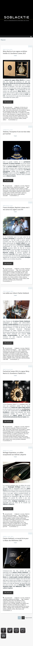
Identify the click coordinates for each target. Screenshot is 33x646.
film (17, 113)
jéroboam (24, 114)
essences (25, 277)
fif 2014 (12, 431)
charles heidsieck (7, 600)
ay (26, 515)
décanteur (12, 114)
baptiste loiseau (10, 271)
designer (9, 518)
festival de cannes (23, 431)
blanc (19, 351)
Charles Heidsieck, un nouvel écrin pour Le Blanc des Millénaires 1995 (16, 539)
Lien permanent (7, 107)
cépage (23, 356)
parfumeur (19, 191)
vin (16, 352)
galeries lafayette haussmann (14, 525)
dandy (9, 355)
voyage (26, 188)
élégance (25, 354)
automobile (23, 518)
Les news (22, 186)
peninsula (10, 280)
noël (24, 522)
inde (17, 190)
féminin (8, 194)
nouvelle (13, 603)
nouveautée (6, 117)
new (26, 115)
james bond (18, 519)
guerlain (5, 188)
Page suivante (28, 617)
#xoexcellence (22, 110)
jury (11, 439)
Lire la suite (9, 102)
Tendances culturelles (11, 108)
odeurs (20, 277)
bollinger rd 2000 (23, 517)
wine (18, 352)
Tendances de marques (22, 108)
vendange (9, 356)
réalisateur (23, 439)
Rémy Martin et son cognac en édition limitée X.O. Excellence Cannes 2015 (15, 52)
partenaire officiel (11, 113)
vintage (12, 188)
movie (13, 439)
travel (4, 190)
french (16, 115)
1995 (16, 609)
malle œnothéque (25, 358)
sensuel (22, 194)
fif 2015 (12, 111)
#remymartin (19, 280)
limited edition (18, 193)
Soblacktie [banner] (16, 18)
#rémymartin (15, 110)
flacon (4, 114)
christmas (5, 523)
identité (17, 603)
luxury (6, 115)
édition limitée (10, 193)
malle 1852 (18, 358)
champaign (12, 352)
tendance (15, 117)
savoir (10, 115)
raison (4, 356)
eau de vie (11, 118)
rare (28, 114)
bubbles (5, 358)
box (22, 522)
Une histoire (11, 270)
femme (4, 194)
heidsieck (23, 349)
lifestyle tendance (13, 275)
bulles (26, 356)
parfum (24, 191)
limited (10, 117)
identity (24, 603)
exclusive (16, 118)
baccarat (17, 188)
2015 (16, 111)
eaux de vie (5, 118)
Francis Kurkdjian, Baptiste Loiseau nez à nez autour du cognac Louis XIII (16, 208)
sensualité (5, 195)
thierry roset (21, 609)
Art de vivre (22, 107)
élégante (5, 355)
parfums (16, 277)
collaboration (15, 278)
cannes (19, 111)
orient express (12, 190)
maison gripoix (12, 191)
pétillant (9, 358)
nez (9, 277)
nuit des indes (22, 190)
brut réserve (5, 354)
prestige (5, 193)
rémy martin (9, 110)
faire (13, 115)
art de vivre (5, 275)
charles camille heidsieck (17, 355)
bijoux (15, 194)
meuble (13, 518)
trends (19, 117)
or (15, 114)
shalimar (21, 188)
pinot (13, 356)
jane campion (6, 439)
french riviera (25, 117)
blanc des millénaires (13, 351)
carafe (8, 114)
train (7, 190)
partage (9, 278)
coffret (13, 358)
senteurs (5, 278)
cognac (28, 110)
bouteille (27, 113)
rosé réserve (12, 354)
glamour (24, 193)
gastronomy (21, 115)
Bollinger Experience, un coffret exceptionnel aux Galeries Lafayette (14, 454)
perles (19, 194)
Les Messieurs (26, 409)
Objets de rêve (9, 187)
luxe (4, 115)
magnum (19, 114)
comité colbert (22, 278)
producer (18, 439)
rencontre (23, 275)
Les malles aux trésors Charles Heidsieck (16, 293)
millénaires (24, 351)
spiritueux (14, 521)
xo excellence (21, 113)
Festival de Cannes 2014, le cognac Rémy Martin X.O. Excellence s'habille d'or (16, 372)
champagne (6, 352)
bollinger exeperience (8, 517)
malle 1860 (5, 359)
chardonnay (18, 356)
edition (20, 118)
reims (26, 352)
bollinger (23, 515)
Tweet (15, 55)
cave (22, 523)
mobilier (17, 518)
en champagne (25, 519)
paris (14, 280)
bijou (12, 194)
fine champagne (7, 111)
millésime (22, 352)
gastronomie (6, 522)
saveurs (12, 277)
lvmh (8, 188)
